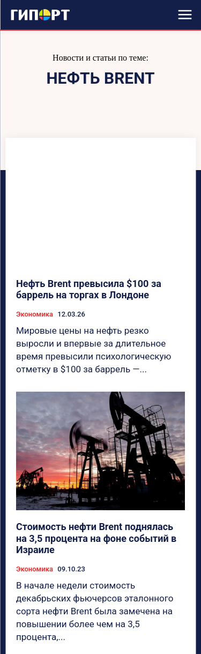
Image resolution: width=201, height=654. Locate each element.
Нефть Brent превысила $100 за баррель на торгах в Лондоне (88, 289)
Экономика (34, 314)
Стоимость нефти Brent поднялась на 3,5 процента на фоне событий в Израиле (96, 538)
